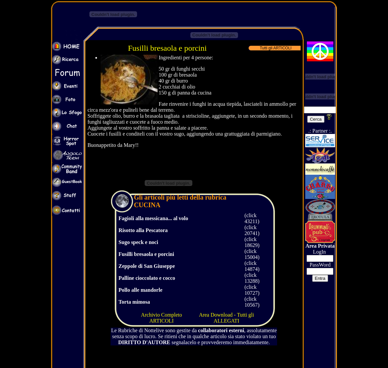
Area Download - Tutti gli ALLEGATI (226, 318)
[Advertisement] (255, 13)
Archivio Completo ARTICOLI (161, 318)
